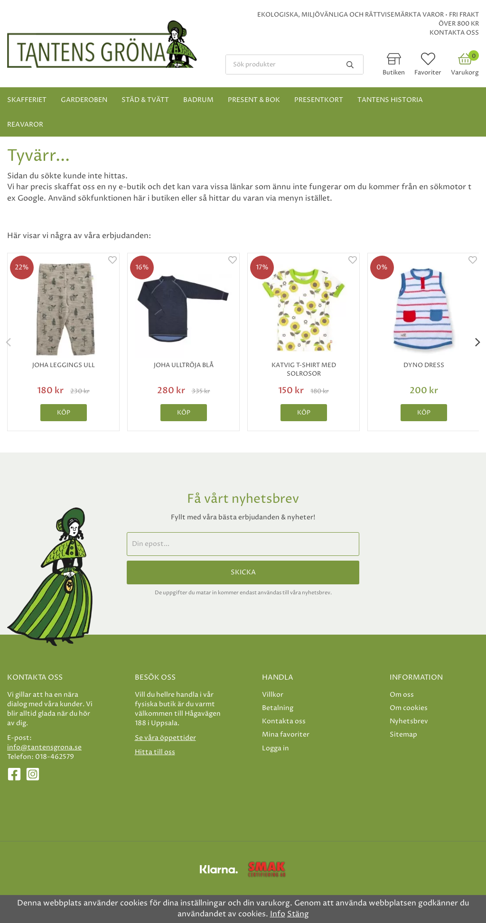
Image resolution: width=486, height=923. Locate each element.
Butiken (394, 72)
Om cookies (409, 707)
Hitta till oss (155, 752)
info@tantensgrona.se (44, 747)
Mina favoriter (285, 734)
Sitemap (403, 734)
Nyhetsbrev (409, 721)
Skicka (243, 572)
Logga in (275, 748)
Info (277, 914)
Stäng (298, 914)
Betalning (277, 707)
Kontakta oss (454, 32)
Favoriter (427, 72)
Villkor (272, 694)
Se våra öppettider (165, 737)
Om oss (402, 694)
